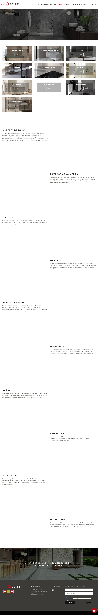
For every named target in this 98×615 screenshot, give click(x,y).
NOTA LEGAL (51, 613)
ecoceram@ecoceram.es (37, 594)
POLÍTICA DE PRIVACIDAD (64, 613)
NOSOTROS (35, 4)
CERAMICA (67, 4)
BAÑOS (60, 4)
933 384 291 (35, 593)
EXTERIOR (53, 4)
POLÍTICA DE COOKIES (41, 613)
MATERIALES (76, 4)
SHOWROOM (45, 4)
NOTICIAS (84, 4)
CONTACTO (92, 4)
